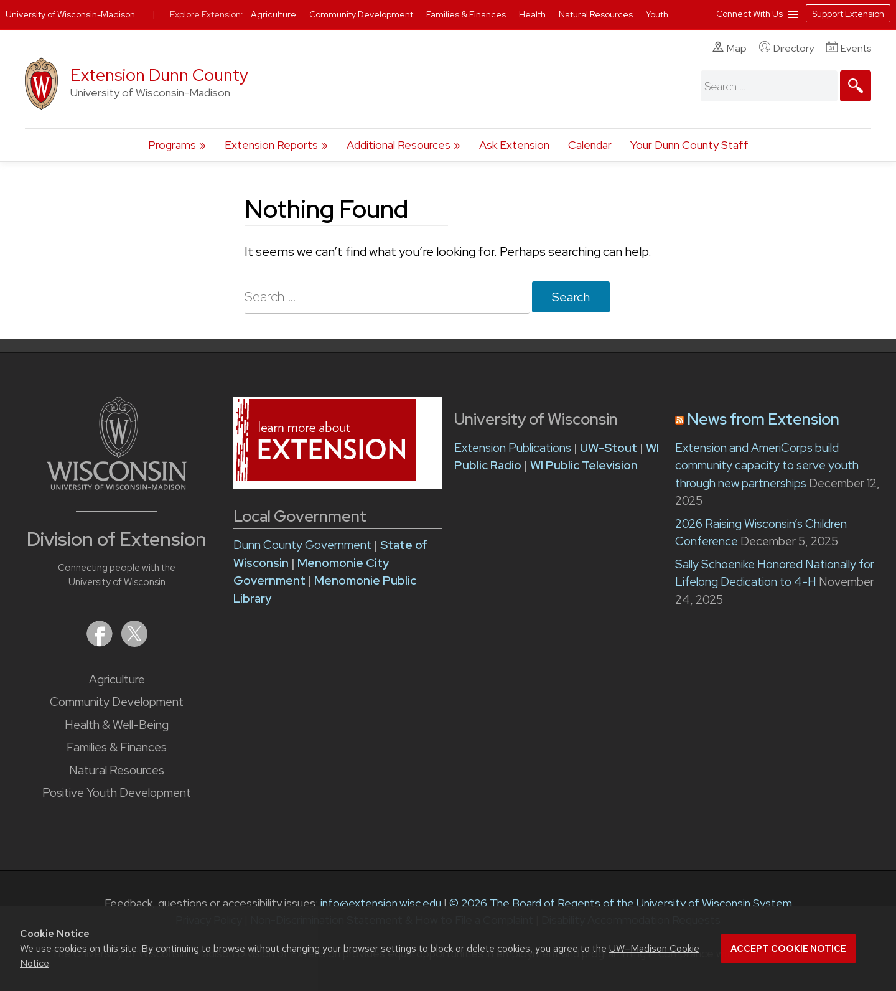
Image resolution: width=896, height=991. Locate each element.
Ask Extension (514, 145)
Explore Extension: (206, 14)
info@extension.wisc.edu (380, 903)
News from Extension (763, 419)
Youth (657, 14)
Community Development (117, 702)
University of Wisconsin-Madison (70, 14)
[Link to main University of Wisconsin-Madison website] (117, 486)
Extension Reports (271, 145)
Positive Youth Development (116, 793)
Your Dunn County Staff (689, 145)
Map (729, 48)
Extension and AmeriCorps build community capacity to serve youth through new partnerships (767, 465)
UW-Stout (608, 448)
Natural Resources (116, 770)
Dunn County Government (302, 545)
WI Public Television (584, 465)
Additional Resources (398, 145)
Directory (786, 48)
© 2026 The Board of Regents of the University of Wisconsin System (620, 903)
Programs (172, 145)
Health (533, 14)
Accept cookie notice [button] (788, 948)
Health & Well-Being (117, 725)
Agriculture (117, 679)
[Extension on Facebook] (100, 642)
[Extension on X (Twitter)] (134, 642)
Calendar (590, 145)
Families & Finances (117, 747)
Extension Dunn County (159, 75)
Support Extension (848, 13)
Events (848, 48)
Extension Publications (512, 448)
